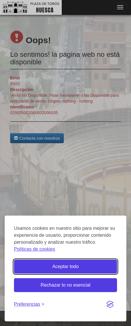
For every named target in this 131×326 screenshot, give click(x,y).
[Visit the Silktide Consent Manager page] (110, 305)
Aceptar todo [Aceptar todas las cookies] (65, 266)
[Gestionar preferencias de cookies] (29, 304)
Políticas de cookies (34, 249)
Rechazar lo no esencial (66, 285)
